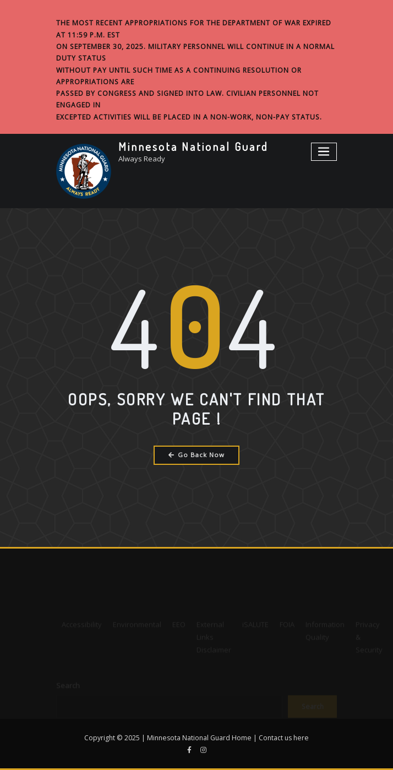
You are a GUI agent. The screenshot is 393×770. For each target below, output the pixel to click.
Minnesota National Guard (193, 146)
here (301, 737)
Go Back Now (196, 455)
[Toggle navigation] (324, 152)
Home (242, 737)
